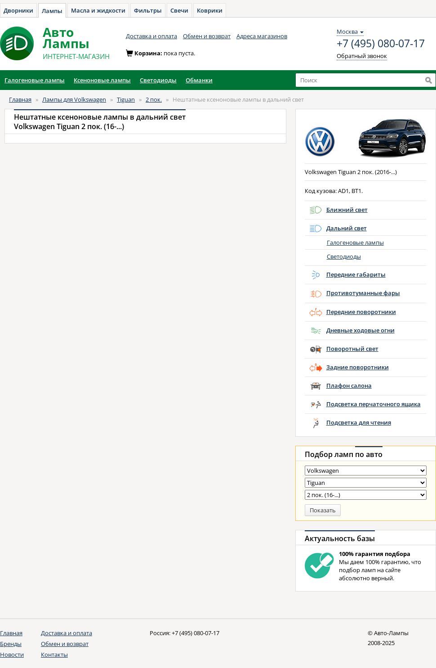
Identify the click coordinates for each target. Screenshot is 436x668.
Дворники (18, 10)
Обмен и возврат (207, 36)
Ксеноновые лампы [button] (102, 80)
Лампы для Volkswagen (74, 99)
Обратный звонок (362, 56)
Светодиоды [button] (158, 80)
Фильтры (148, 10)
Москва (350, 31)
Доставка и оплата (151, 36)
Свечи (179, 10)
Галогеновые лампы (355, 242)
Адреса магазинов (261, 36)
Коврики (209, 10)
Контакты (54, 654)
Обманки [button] (199, 80)
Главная (20, 99)
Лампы (52, 11)
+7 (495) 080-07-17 (381, 44)
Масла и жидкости (98, 10)
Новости (12, 654)
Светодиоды (344, 256)
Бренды (11, 644)
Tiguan (126, 99)
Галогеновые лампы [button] (34, 80)
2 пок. (154, 99)
